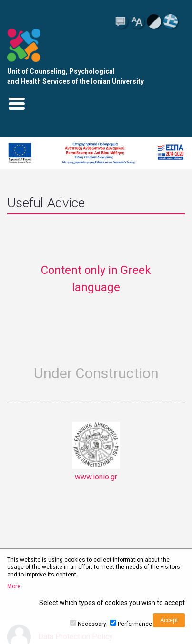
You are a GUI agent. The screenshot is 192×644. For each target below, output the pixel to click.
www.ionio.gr (96, 451)
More (13, 586)
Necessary (92, 624)
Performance (135, 624)
